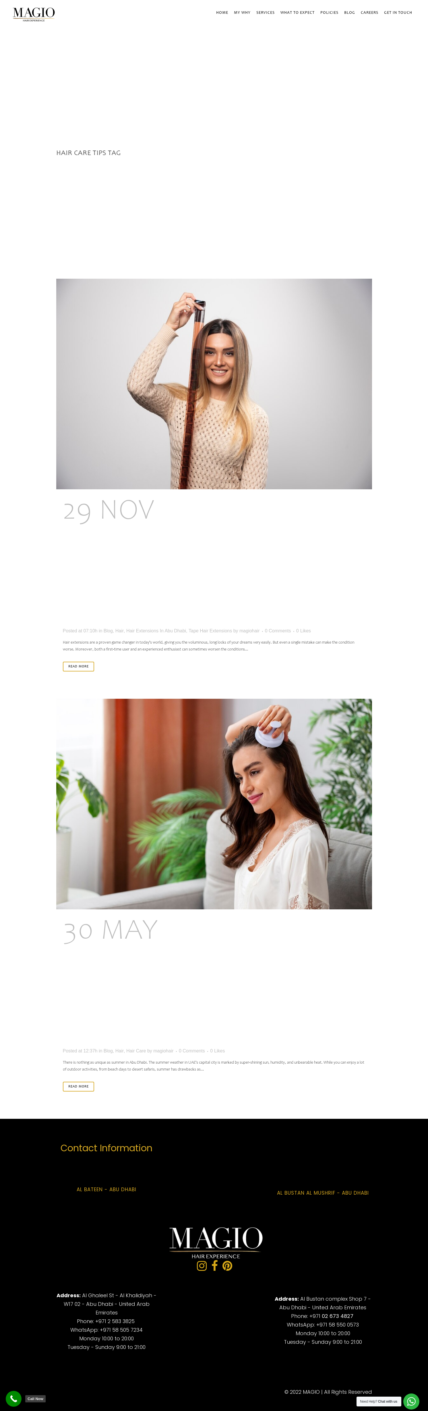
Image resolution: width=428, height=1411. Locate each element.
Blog (108, 630)
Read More (78, 666)
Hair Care (136, 1050)
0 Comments (278, 630)
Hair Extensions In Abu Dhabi (156, 630)
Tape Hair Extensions (210, 630)
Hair (119, 630)
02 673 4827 (337, 1316)
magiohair (249, 630)
